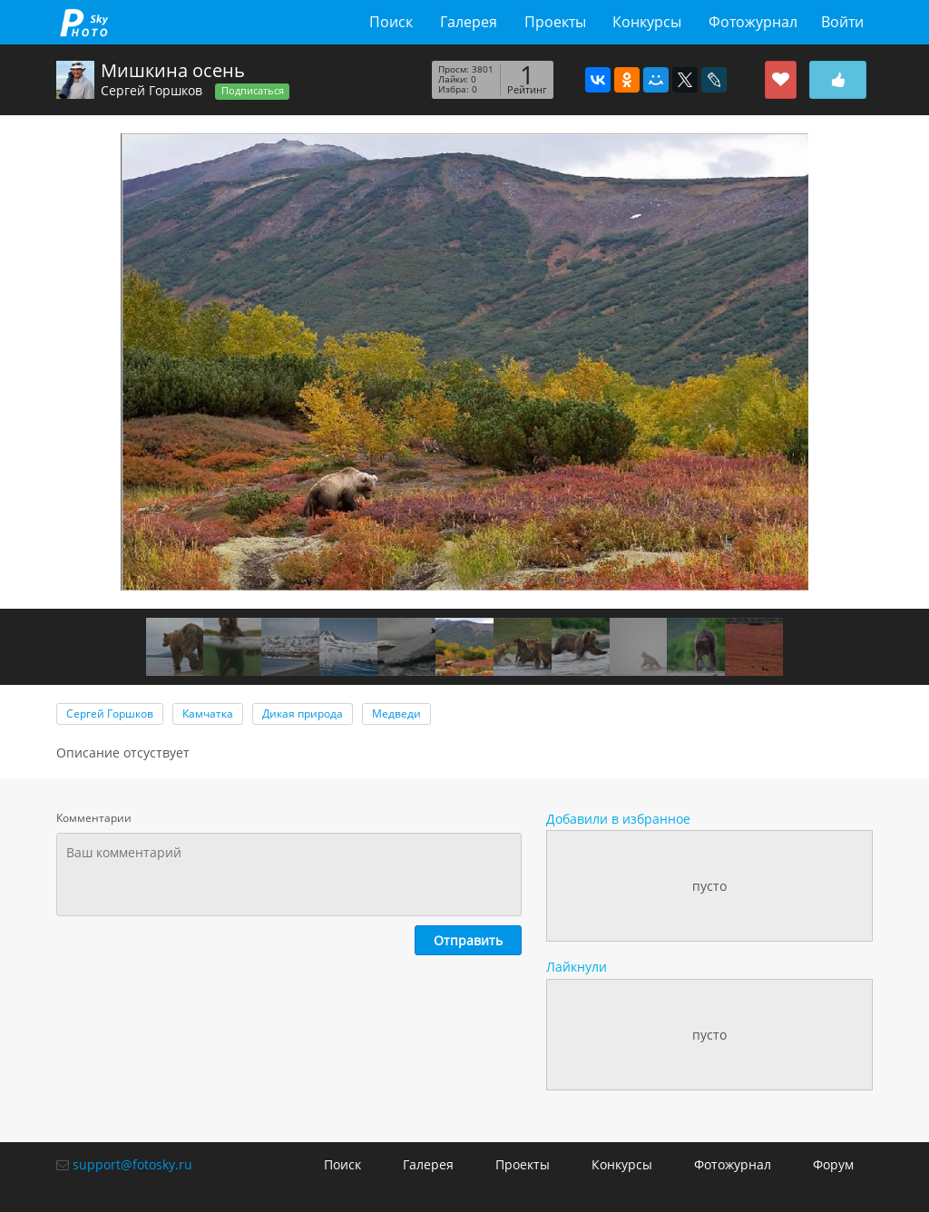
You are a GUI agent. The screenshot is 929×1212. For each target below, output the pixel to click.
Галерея (468, 22)
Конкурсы (646, 22)
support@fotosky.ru (132, 1164)
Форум (833, 1164)
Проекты (555, 22)
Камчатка (207, 713)
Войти (842, 22)
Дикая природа (302, 713)
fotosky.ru (84, 22)
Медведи (396, 713)
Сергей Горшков (151, 90)
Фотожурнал (753, 22)
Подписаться (252, 90)
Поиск (391, 22)
